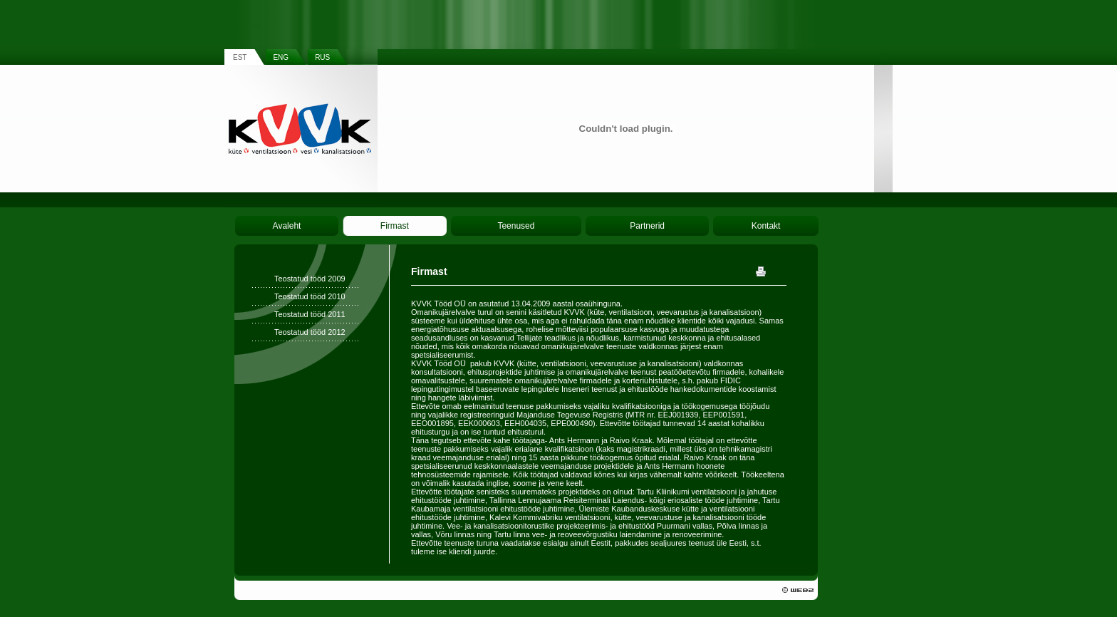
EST (239, 57)
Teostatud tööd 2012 (310, 332)
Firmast (394, 226)
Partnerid (647, 226)
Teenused (515, 226)
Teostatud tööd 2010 (310, 296)
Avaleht (287, 226)
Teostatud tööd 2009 (310, 278)
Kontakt (766, 226)
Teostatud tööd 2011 (310, 314)
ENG (281, 57)
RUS (322, 57)
